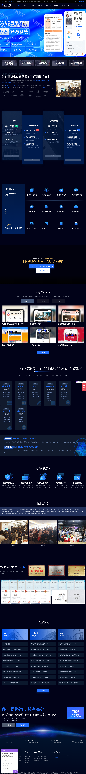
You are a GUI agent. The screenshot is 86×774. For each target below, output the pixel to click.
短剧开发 (32, 5)
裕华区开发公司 (39, 772)
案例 (69, 5)
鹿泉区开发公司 (54, 772)
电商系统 (27, 760)
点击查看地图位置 (56, 757)
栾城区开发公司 (62, 772)
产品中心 (25, 5)
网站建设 (56, 5)
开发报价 (63, 5)
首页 (19, 5)
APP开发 (40, 5)
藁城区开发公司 (47, 772)
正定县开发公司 (76, 772)
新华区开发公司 (24, 772)
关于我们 (80, 5)
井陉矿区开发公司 (31, 772)
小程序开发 (48, 5)
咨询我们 (12, 155)
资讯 (74, 5)
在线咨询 (8, 725)
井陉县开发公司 (69, 772)
